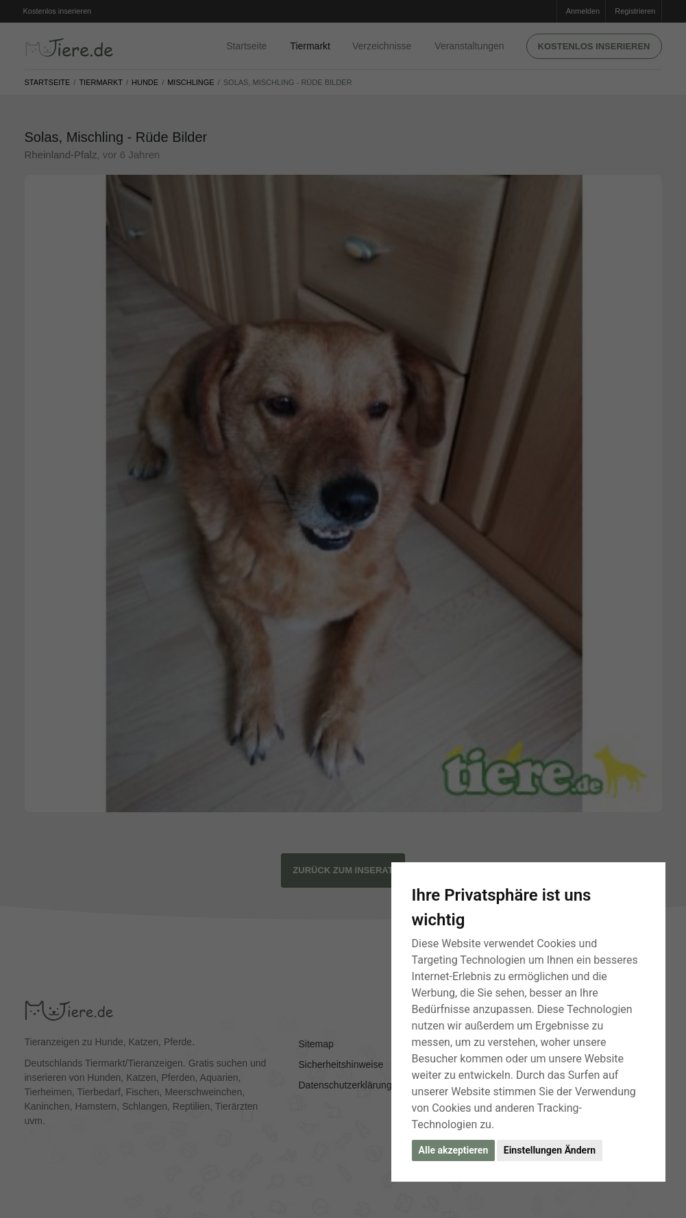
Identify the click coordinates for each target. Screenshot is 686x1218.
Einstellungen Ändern (550, 1150)
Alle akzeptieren (454, 1150)
